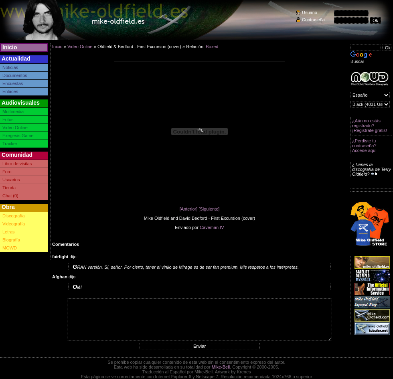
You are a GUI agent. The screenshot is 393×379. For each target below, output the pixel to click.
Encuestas (12, 83)
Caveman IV (212, 227)
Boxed (212, 46)
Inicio (9, 47)
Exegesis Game (18, 135)
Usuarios (11, 179)
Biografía (11, 239)
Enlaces (10, 91)
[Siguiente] (209, 209)
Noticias (10, 67)
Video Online (15, 127)
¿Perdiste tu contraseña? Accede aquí (364, 145)
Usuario (309, 12)
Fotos (8, 119)
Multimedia (13, 111)
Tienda (9, 187)
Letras (8, 231)
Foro (7, 171)
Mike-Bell (221, 367)
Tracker (9, 143)
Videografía (13, 223)
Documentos (14, 75)
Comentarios (65, 244)
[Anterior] (189, 209)
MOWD (9, 247)
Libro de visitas (17, 163)
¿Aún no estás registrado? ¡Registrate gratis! (369, 125)
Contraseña (313, 19)
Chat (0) (10, 195)
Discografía (13, 215)
